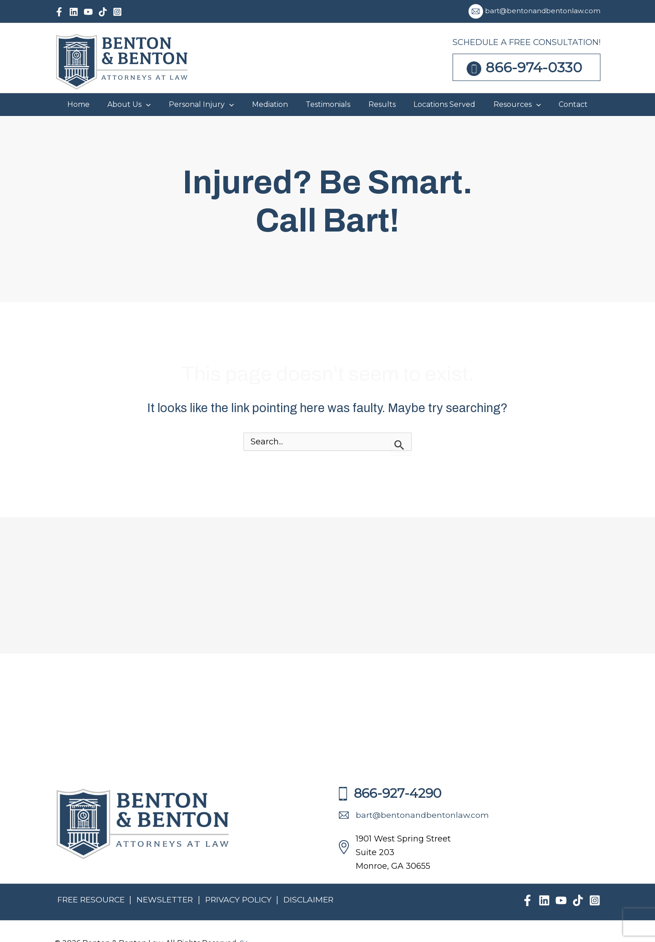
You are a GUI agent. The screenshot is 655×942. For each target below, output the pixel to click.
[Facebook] (59, 11)
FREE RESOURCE (92, 900)
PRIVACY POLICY (244, 900)
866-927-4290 (390, 793)
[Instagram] (117, 11)
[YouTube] (88, 11)
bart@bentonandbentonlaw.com (542, 10)
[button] (234, 104)
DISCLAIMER (315, 900)
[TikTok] (102, 11)
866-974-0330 (534, 67)
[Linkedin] (73, 11)
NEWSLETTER (168, 900)
